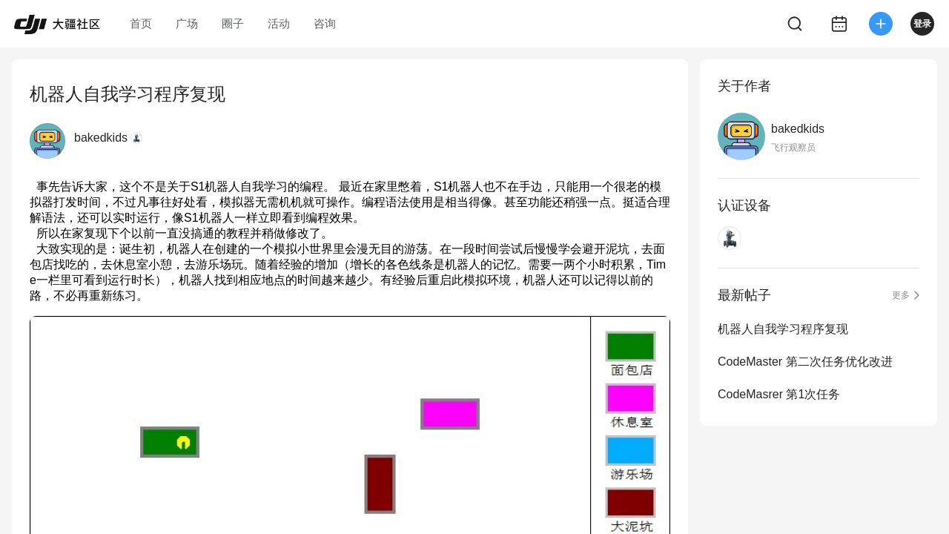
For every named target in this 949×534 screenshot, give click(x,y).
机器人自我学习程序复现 (783, 329)
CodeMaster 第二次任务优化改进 (805, 361)
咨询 (325, 23)
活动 (279, 23)
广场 (187, 23)
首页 (141, 23)
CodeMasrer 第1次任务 (779, 394)
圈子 (233, 23)
